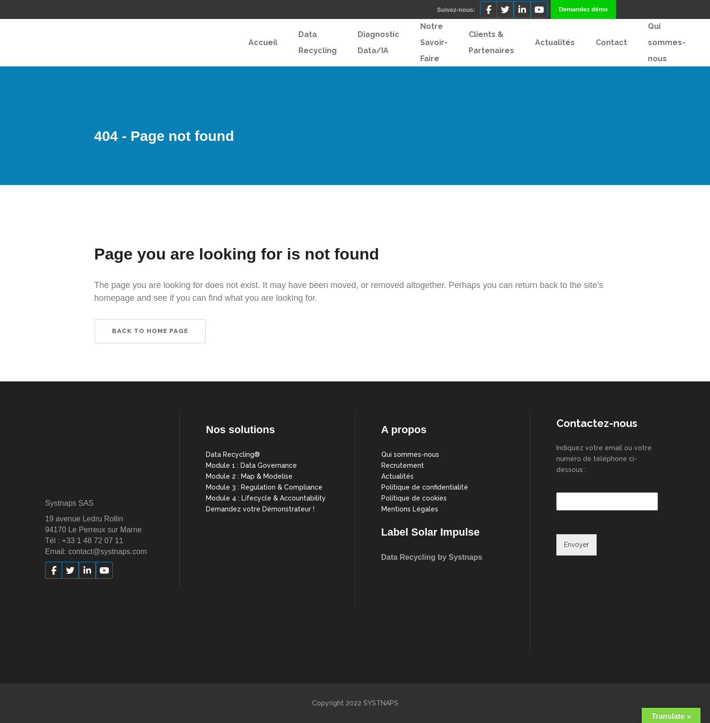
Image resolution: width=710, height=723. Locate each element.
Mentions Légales (409, 509)
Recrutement (402, 465)
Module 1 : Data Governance (251, 465)
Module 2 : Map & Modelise (249, 476)
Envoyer (576, 544)
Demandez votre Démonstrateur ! (260, 509)
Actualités (397, 476)
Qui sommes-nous (410, 454)
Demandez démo (583, 9)
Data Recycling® (233, 454)
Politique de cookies (414, 498)
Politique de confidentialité (424, 487)
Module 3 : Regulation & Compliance (264, 487)
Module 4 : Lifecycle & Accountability (266, 498)
